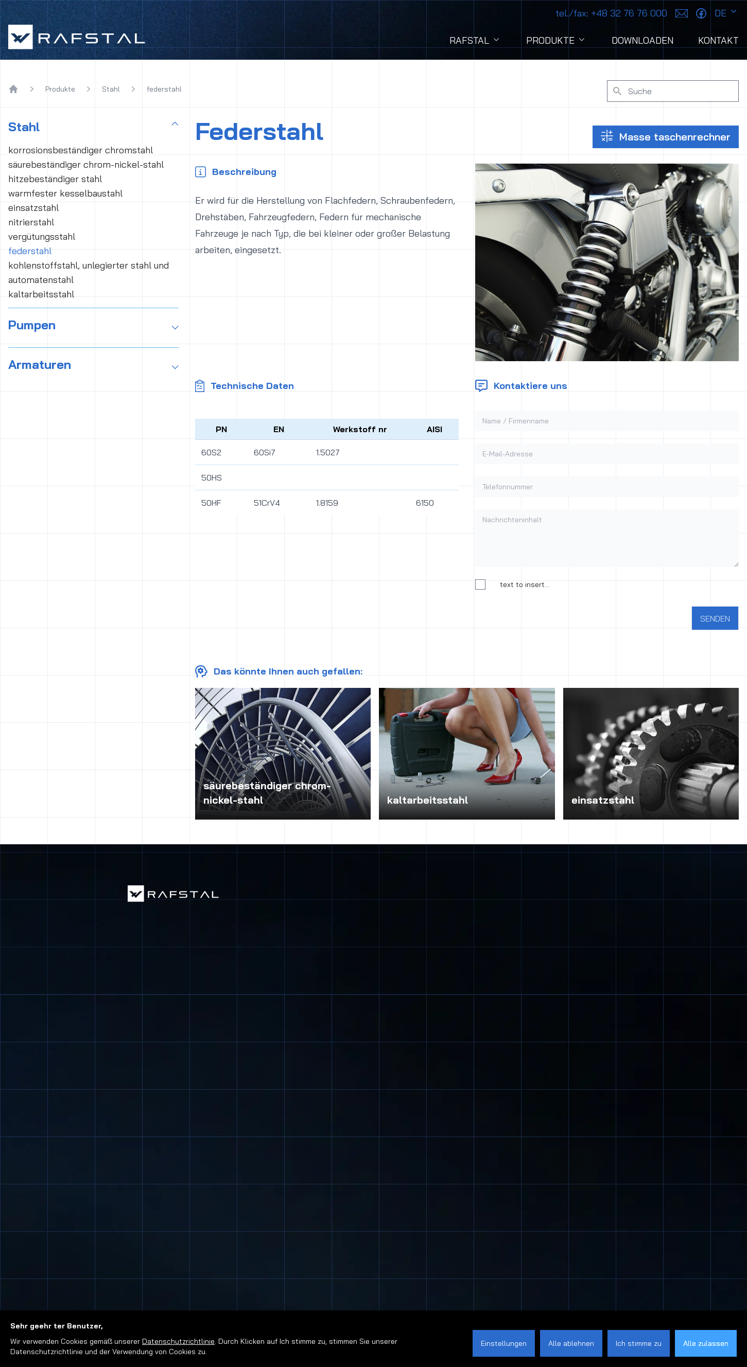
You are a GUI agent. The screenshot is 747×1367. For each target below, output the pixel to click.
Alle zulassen (705, 1343)
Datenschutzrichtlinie (178, 1341)
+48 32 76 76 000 (611, 13)
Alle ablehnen (571, 1343)
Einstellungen (504, 1343)
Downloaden (642, 40)
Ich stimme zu (639, 1343)
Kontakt (718, 40)
